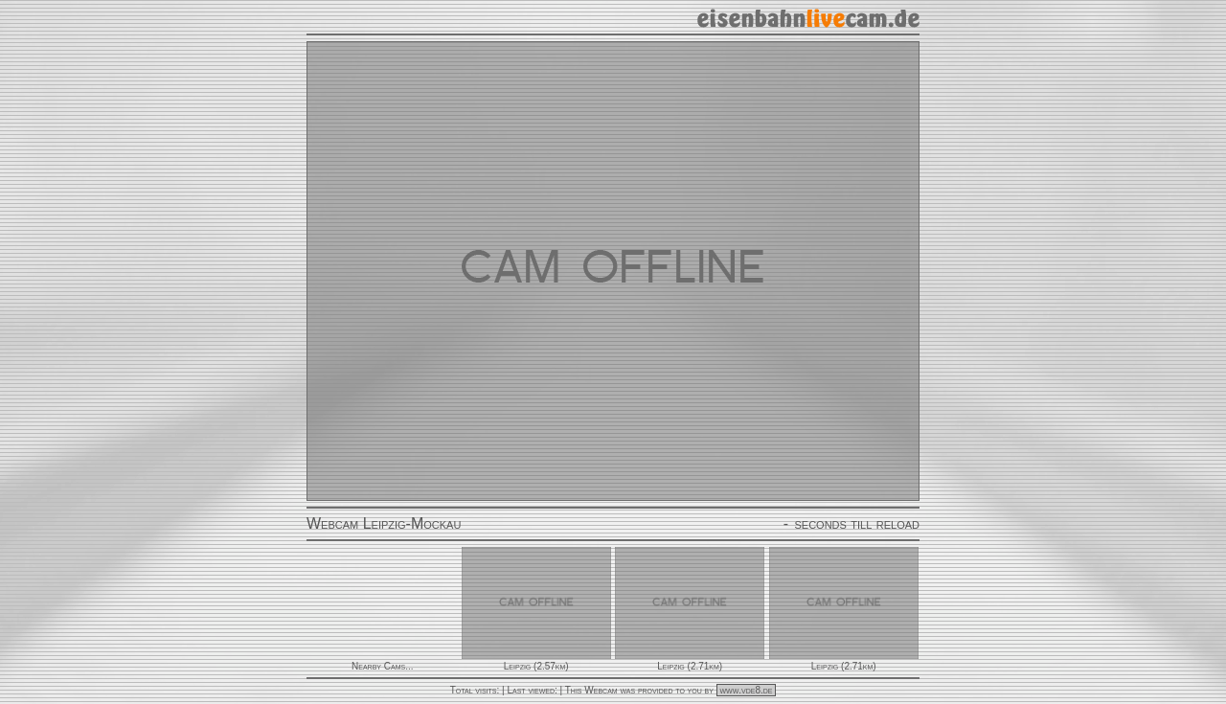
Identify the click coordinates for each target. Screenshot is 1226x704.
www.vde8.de (746, 690)
